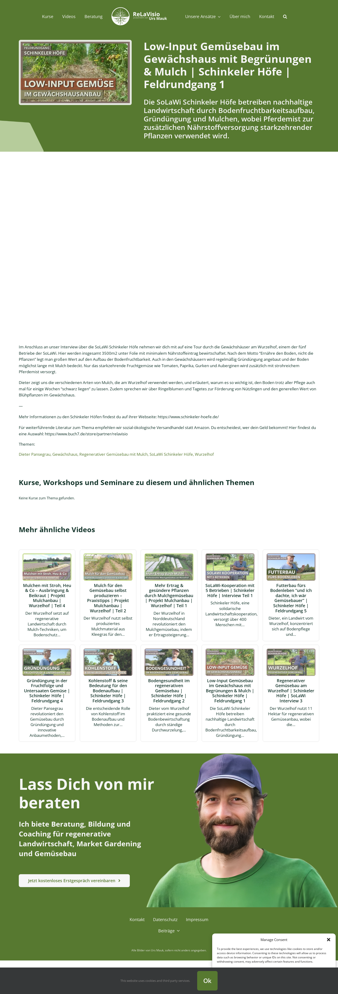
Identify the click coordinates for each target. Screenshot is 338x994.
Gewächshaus (64, 454)
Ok (207, 980)
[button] (328, 939)
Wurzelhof (204, 454)
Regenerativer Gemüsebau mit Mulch (113, 454)
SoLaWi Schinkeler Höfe (171, 454)
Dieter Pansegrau (34, 454)
